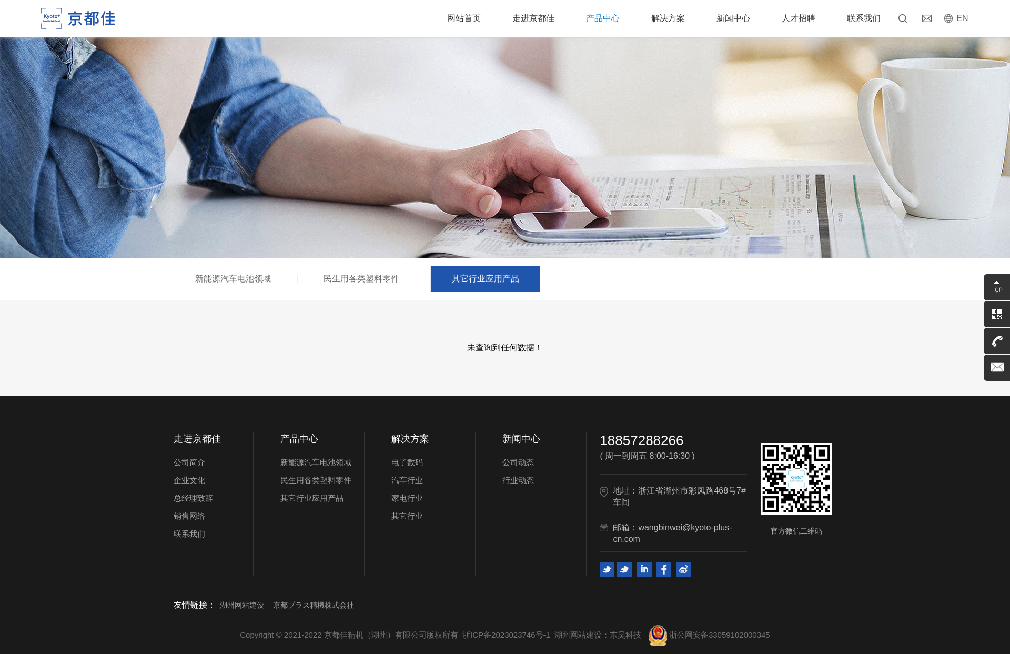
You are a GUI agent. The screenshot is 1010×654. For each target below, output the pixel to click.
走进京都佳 (533, 18)
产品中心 (603, 18)
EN (962, 18)
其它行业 (407, 515)
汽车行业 (407, 480)
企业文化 (189, 480)
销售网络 (189, 515)
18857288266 (641, 440)
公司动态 (518, 462)
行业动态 (518, 480)
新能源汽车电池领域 (237, 278)
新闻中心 (733, 18)
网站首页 (464, 18)
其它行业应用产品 (489, 278)
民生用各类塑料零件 (365, 278)
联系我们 (864, 18)
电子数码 (407, 462)
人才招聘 (798, 18)
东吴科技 (625, 634)
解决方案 (668, 18)
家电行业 (407, 498)
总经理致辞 (193, 498)
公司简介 (189, 462)
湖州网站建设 (242, 605)
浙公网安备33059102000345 (709, 634)
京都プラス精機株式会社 (313, 605)
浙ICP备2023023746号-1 (506, 634)
